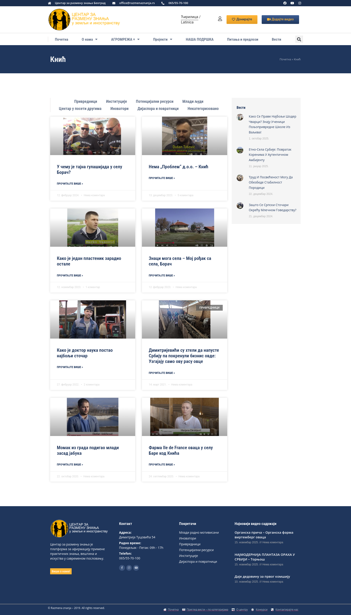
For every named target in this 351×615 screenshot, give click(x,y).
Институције (116, 101)
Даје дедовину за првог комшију (262, 576)
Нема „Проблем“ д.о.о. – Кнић (178, 166)
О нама (90, 39)
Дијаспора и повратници (158, 108)
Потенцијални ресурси (154, 101)
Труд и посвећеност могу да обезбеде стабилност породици (271, 182)
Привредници (85, 101)
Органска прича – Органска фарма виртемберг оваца (264, 534)
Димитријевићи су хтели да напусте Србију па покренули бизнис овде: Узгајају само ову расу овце (184, 356)
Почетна (61, 39)
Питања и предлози (242, 39)
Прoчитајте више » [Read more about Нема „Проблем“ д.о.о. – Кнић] (162, 178)
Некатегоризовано (203, 108)
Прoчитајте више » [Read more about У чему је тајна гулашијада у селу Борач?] (70, 183)
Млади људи (192, 101)
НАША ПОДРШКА (200, 39)
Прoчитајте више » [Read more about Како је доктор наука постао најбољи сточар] (70, 367)
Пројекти (162, 39)
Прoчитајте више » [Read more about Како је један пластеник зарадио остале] (70, 275)
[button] (299, 39)
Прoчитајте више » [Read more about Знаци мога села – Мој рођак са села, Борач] (162, 275)
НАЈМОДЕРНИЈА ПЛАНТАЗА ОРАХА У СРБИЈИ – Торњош (265, 556)
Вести (276, 39)
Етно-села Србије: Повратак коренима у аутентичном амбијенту (270, 154)
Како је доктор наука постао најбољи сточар (85, 353)
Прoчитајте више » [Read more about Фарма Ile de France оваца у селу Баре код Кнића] (162, 464)
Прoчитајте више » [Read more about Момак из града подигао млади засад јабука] (70, 464)
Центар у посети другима (80, 108)
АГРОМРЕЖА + (125, 39)
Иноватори (119, 108)
